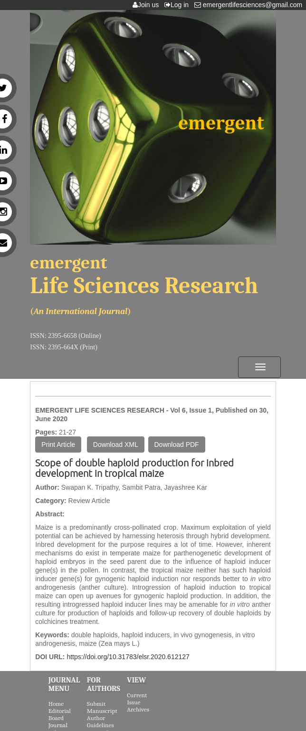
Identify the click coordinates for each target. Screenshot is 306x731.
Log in (178, 5)
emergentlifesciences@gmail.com (250, 5)
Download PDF (176, 444)
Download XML (115, 444)
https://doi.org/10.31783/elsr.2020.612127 (128, 657)
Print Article (58, 444)
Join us (148, 5)
